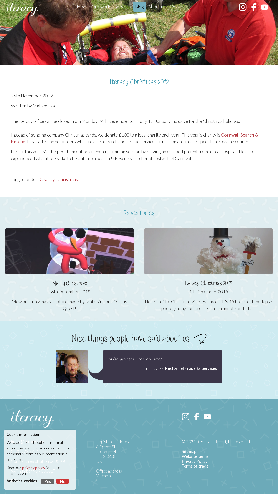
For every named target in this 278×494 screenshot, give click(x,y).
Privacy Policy (195, 461)
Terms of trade (195, 466)
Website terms (195, 456)
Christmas (67, 179)
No (62, 481)
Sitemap (189, 451)
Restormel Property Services (191, 368)
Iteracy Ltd (207, 441)
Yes (48, 481)
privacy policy (33, 467)
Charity (47, 179)
